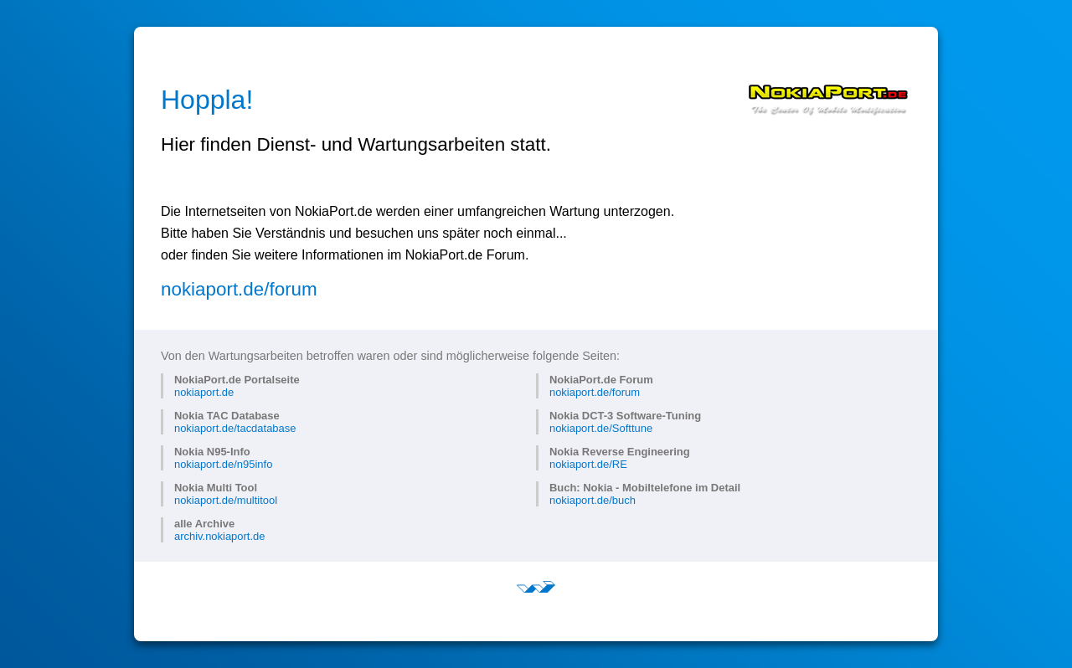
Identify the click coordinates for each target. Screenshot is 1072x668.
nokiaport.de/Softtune (600, 428)
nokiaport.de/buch (592, 500)
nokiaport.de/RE (588, 464)
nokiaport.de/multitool (225, 500)
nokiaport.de (204, 392)
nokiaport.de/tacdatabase (235, 428)
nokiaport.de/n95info (223, 464)
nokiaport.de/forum (239, 289)
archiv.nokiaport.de (219, 536)
